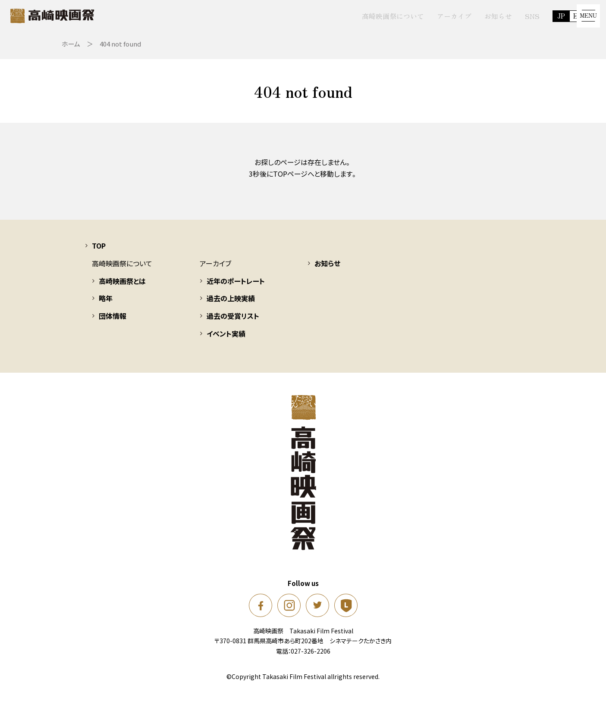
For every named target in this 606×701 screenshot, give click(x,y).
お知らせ (482, 15)
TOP (99, 250)
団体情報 (112, 320)
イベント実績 (226, 338)
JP (545, 15)
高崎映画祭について (376, 15)
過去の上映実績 (231, 303)
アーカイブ (438, 15)
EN (562, 15)
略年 (106, 303)
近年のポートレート (236, 285)
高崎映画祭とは (122, 285)
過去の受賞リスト (233, 320)
